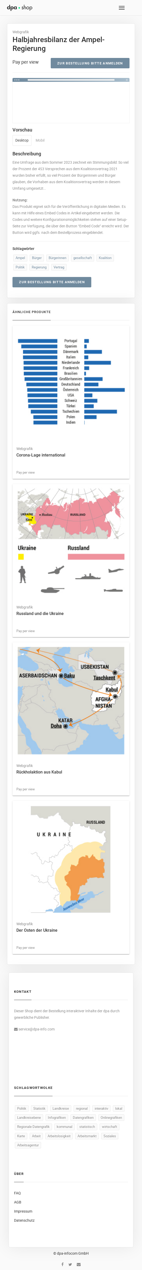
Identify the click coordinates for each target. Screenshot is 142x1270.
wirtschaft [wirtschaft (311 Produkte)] (109, 1126)
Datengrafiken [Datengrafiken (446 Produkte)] (83, 1117)
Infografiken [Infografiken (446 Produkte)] (57, 1117)
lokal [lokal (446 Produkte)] (118, 1108)
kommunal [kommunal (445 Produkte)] (64, 1126)
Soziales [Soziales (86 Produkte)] (110, 1136)
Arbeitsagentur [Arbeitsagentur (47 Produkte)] (28, 1145)
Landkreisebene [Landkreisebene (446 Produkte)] (29, 1117)
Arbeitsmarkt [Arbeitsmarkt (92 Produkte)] (87, 1136)
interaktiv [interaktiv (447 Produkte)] (101, 1108)
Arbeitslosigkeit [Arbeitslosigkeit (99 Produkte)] (59, 1136)
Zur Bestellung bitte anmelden (90, 63)
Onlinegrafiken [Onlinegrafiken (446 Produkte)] (111, 1117)
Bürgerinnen (57, 257)
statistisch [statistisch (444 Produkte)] (87, 1126)
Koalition (105, 257)
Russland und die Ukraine (40, 613)
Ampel (20, 257)
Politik (20, 267)
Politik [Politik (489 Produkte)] (21, 1108)
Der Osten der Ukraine (36, 930)
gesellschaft (82, 257)
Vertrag (59, 267)
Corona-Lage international (40, 455)
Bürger (37, 257)
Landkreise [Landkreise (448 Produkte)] (61, 1108)
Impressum (23, 1211)
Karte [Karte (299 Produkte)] (21, 1136)
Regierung (39, 267)
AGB (17, 1202)
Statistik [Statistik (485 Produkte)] (39, 1108)
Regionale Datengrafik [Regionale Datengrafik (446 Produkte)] (33, 1126)
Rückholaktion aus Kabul (39, 772)
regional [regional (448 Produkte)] (82, 1108)
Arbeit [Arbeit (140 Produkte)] (36, 1136)
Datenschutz (24, 1220)
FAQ (17, 1192)
